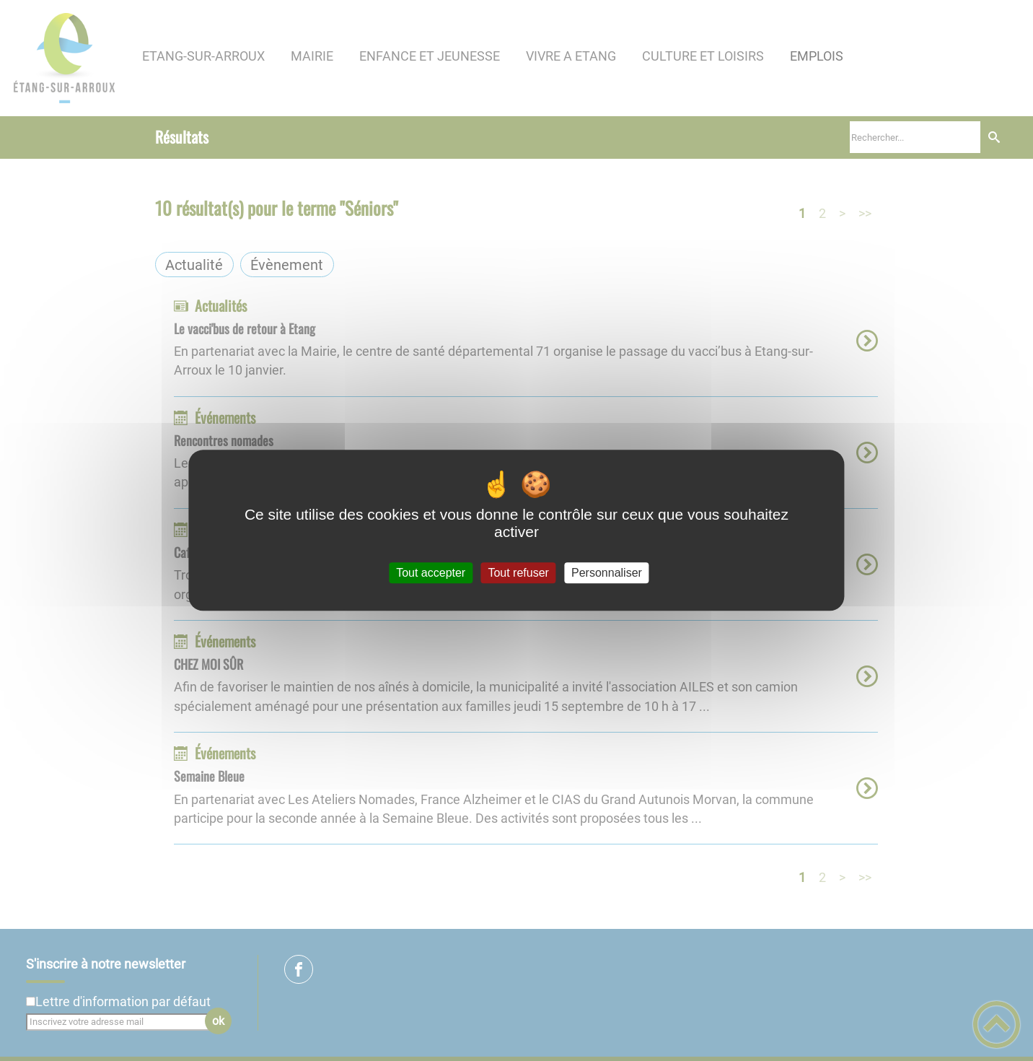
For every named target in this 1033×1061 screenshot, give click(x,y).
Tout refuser (518, 573)
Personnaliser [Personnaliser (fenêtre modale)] (606, 573)
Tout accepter (430, 573)
